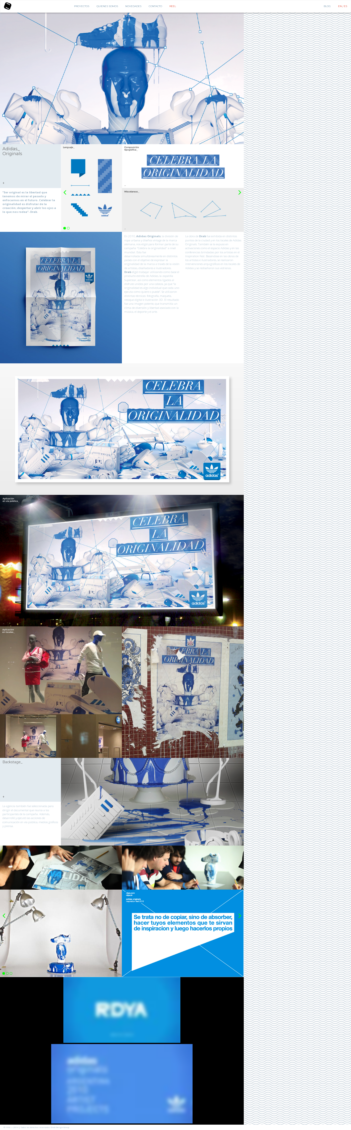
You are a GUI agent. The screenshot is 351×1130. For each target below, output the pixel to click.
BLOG (327, 6)
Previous (64, 189)
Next (239, 189)
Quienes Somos (107, 6)
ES (345, 6)
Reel (172, 6)
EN (340, 6)
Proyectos (81, 6)
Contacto (155, 6)
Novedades (133, 6)
